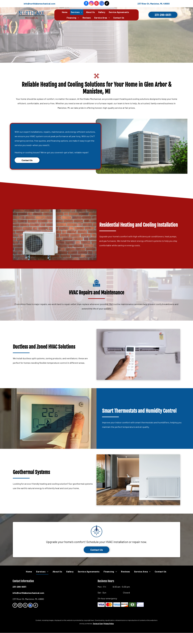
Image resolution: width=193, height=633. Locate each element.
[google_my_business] (101, 3)
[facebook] (86, 3)
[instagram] (91, 3)
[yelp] (96, 3)
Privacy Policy (109, 624)
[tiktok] (106, 3)
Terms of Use (98, 624)
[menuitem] (65, 12)
